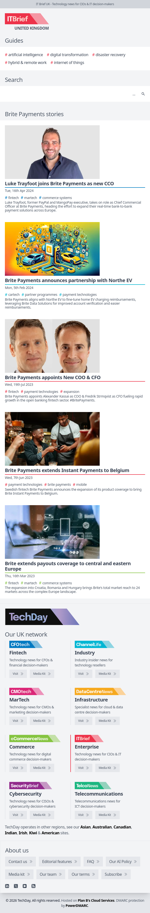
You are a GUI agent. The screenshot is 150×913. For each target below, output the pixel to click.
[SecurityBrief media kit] (42, 815)
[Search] (70, 94)
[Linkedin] (7, 886)
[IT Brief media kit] (107, 768)
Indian (11, 833)
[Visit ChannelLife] (83, 674)
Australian (102, 827)
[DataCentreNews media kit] (107, 721)
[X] (16, 886)
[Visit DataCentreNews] (83, 721)
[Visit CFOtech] (18, 674)
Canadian (122, 827)
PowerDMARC (77, 905)
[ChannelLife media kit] (107, 674)
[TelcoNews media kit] (107, 815)
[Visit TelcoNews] (83, 815)
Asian (85, 827)
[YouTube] (25, 886)
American (50, 833)
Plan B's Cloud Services (96, 900)
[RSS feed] (33, 886)
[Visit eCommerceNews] (18, 768)
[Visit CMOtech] (18, 721)
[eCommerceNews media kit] (42, 768)
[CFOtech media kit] (42, 674)
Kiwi (33, 833)
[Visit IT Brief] (83, 768)
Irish (23, 833)
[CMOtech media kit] (42, 721)
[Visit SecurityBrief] (18, 815)
